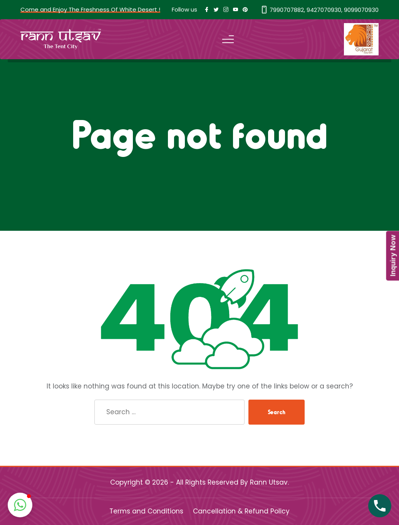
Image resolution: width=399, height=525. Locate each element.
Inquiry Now (392, 256)
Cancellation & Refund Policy (241, 511)
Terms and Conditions (146, 511)
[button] (20, 505)
